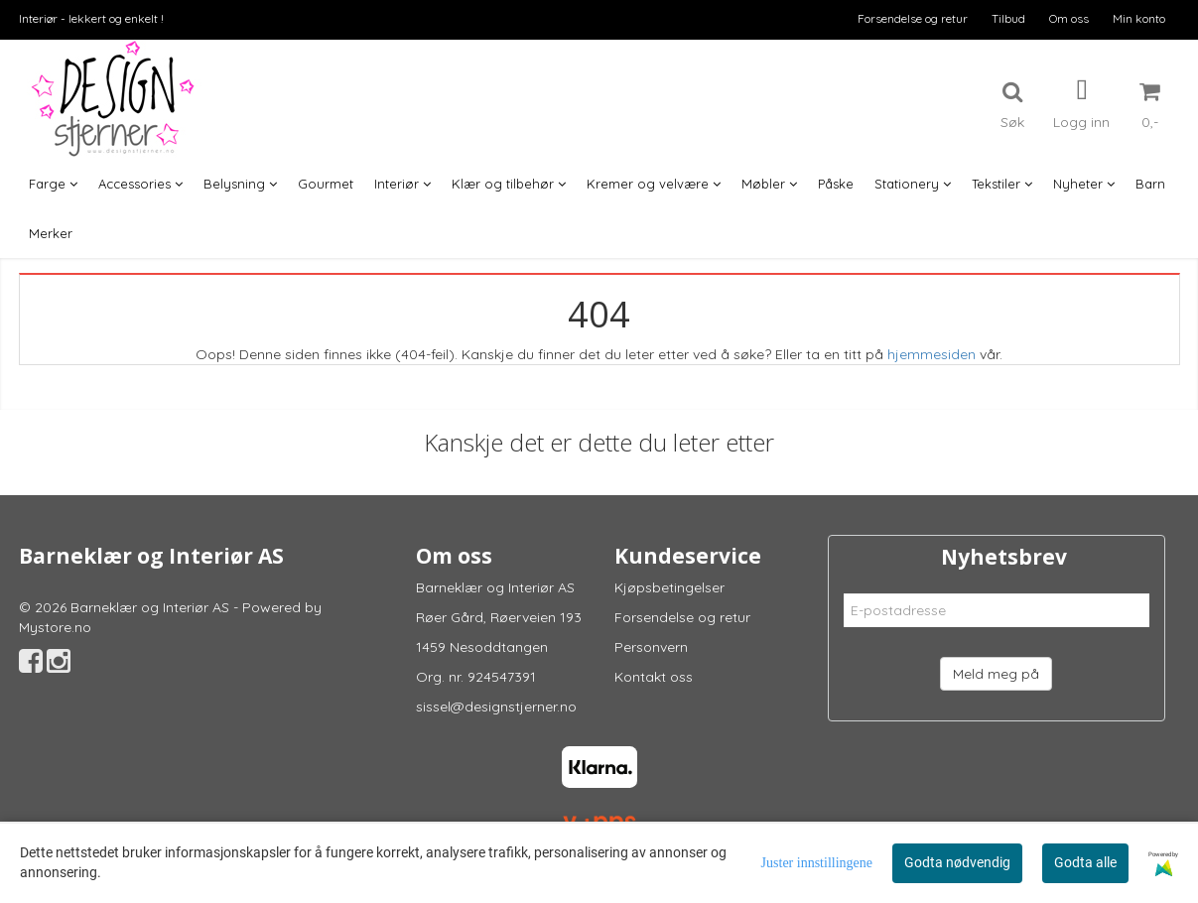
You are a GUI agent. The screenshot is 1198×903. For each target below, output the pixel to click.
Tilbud (1008, 18)
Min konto (1139, 18)
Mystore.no (55, 627)
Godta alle (1085, 862)
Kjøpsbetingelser (669, 587)
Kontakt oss (653, 677)
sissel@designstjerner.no (496, 706)
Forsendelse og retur (913, 18)
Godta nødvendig (957, 862)
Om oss (1069, 18)
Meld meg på (996, 674)
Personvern (651, 647)
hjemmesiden (931, 354)
